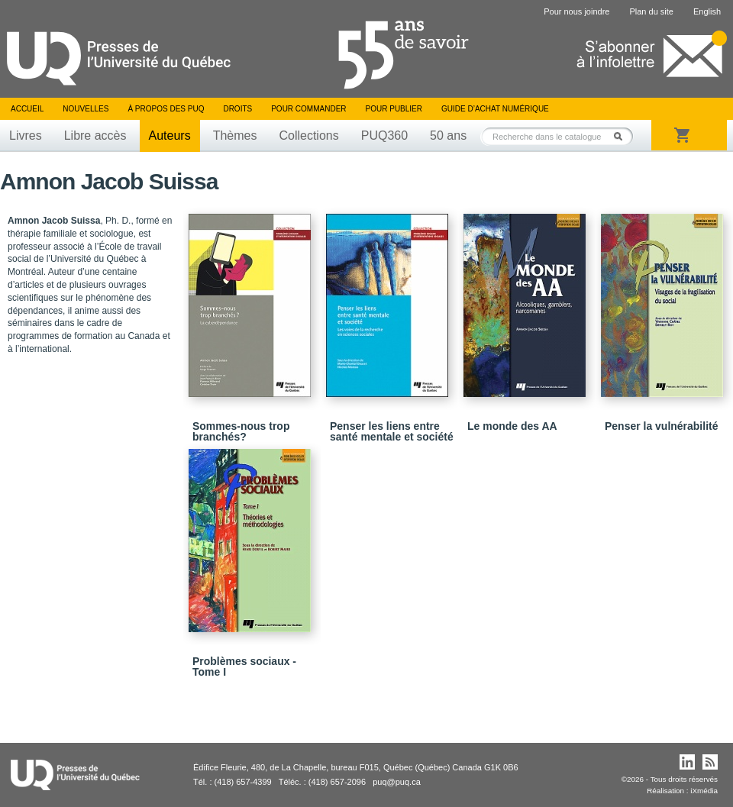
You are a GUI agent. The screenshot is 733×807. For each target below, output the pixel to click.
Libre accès (95, 135)
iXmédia (704, 790)
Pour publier (394, 109)
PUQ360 (384, 135)
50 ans (448, 135)
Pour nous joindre (576, 11)
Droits (237, 109)
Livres (25, 135)
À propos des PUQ (166, 109)
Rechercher (622, 136)
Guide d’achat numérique (495, 109)
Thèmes (235, 135)
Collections (308, 135)
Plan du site (651, 11)
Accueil (27, 109)
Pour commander (308, 109)
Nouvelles (85, 109)
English (707, 11)
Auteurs (170, 135)
